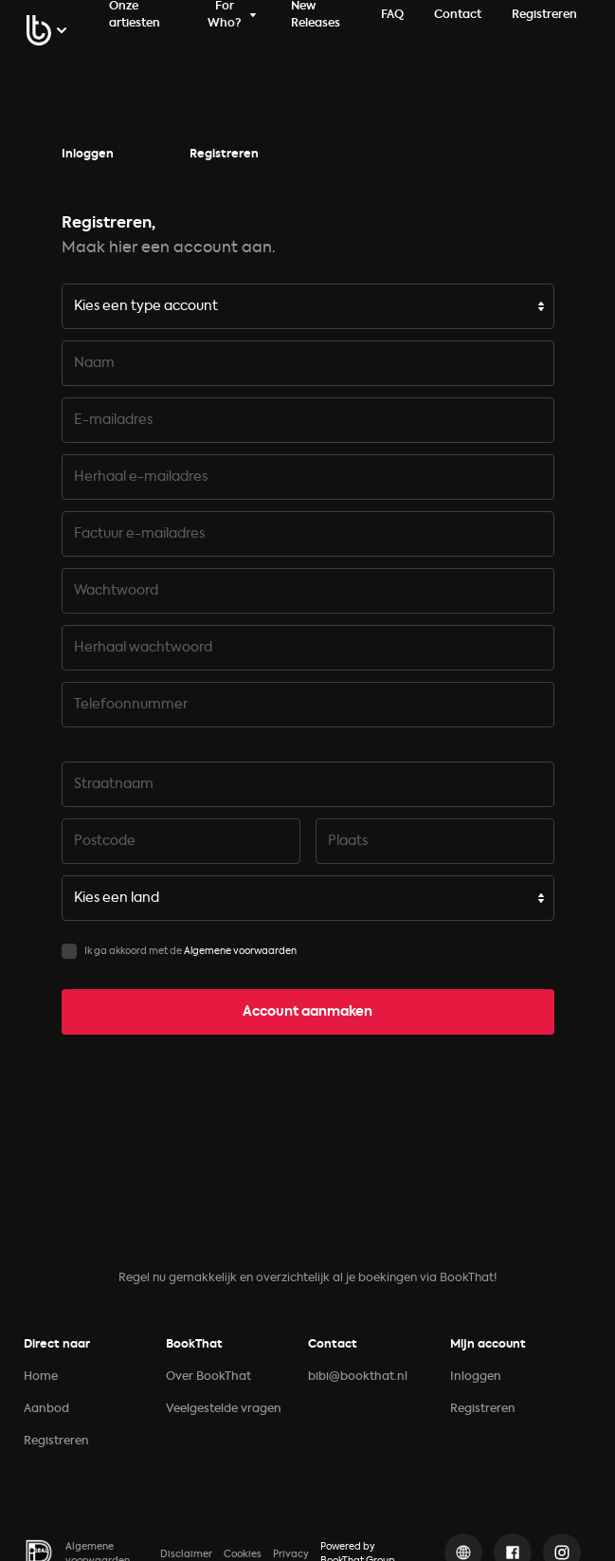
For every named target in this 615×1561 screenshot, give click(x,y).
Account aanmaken (307, 1012)
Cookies (243, 1554)
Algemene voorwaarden (240, 951)
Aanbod (46, 1409)
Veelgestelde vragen (223, 1409)
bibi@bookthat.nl (357, 1377)
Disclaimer (186, 1554)
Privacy (291, 1554)
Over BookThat (208, 1377)
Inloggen (88, 154)
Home (41, 1377)
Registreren (224, 154)
